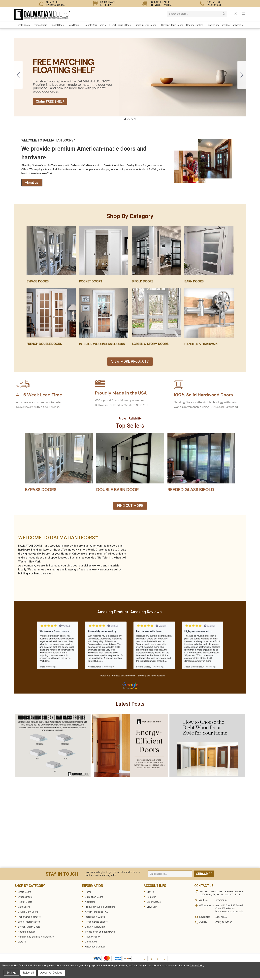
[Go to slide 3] (132, 119)
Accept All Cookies (51, 972)
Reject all (28, 972)
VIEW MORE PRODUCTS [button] (130, 361)
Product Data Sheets (96, 921)
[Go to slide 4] (18, 75)
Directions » (221, 900)
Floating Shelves (194, 25)
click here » (221, 917)
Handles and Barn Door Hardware (225, 25)
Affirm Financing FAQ (96, 911)
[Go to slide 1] (125, 119)
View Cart (152, 907)
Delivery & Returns (95, 926)
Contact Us (91, 941)
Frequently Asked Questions (100, 907)
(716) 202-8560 (223, 922)
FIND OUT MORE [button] (130, 506)
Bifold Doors (23, 25)
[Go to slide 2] (241, 75)
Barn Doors (74, 25)
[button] (51, 257)
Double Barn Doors (95, 25)
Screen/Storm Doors (172, 25)
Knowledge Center (95, 946)
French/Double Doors (120, 25)
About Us (90, 902)
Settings (11, 972)
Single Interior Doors (146, 25)
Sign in (150, 892)
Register (151, 897)
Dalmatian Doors (94, 897)
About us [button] (31, 183)
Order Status (154, 902)
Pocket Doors (58, 25)
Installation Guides (95, 916)
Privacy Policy (92, 936)
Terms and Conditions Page (100, 931)
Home (88, 892)
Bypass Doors (40, 25)
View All (22, 941)
